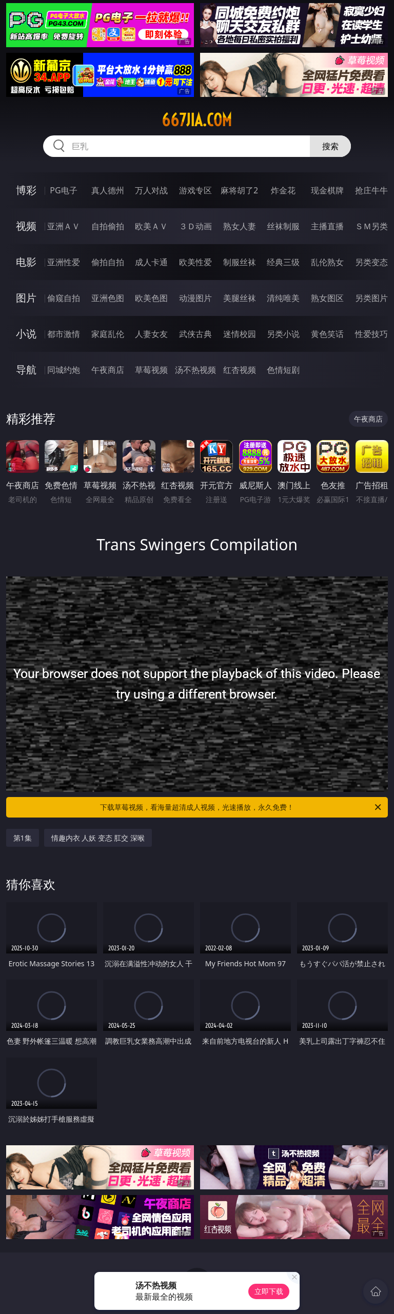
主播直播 (327, 226)
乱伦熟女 (327, 262)
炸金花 (283, 190)
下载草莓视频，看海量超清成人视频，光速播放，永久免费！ (241, 807)
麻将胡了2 (239, 190)
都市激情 (63, 334)
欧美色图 (151, 298)
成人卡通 (151, 262)
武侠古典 (195, 334)
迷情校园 (239, 334)
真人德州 (107, 190)
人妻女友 (151, 334)
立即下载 (268, 1291)
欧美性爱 (195, 262)
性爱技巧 (371, 334)
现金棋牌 (327, 190)
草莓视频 (151, 369)
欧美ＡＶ (151, 226)
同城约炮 (63, 369)
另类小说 (283, 334)
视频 (26, 226)
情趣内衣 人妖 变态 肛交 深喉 (98, 838)
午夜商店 (107, 369)
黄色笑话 (327, 334)
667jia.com (197, 120)
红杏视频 (239, 369)
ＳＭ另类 (371, 226)
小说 (26, 334)
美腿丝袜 (239, 298)
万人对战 (151, 190)
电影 (26, 262)
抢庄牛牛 (371, 190)
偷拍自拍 (107, 262)
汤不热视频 (195, 369)
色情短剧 (283, 369)
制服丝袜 (239, 262)
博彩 (26, 190)
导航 (26, 369)
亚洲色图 (107, 298)
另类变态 (371, 262)
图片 (26, 298)
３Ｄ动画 (195, 226)
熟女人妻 (239, 226)
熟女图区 (327, 298)
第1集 (22, 838)
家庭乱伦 (107, 334)
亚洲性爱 (63, 262)
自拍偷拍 (107, 226)
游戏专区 (195, 190)
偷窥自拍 (63, 298)
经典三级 (283, 262)
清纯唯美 (283, 298)
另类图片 (371, 298)
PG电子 (63, 190)
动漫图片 (195, 298)
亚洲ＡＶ (63, 226)
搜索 (330, 146)
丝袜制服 (283, 226)
